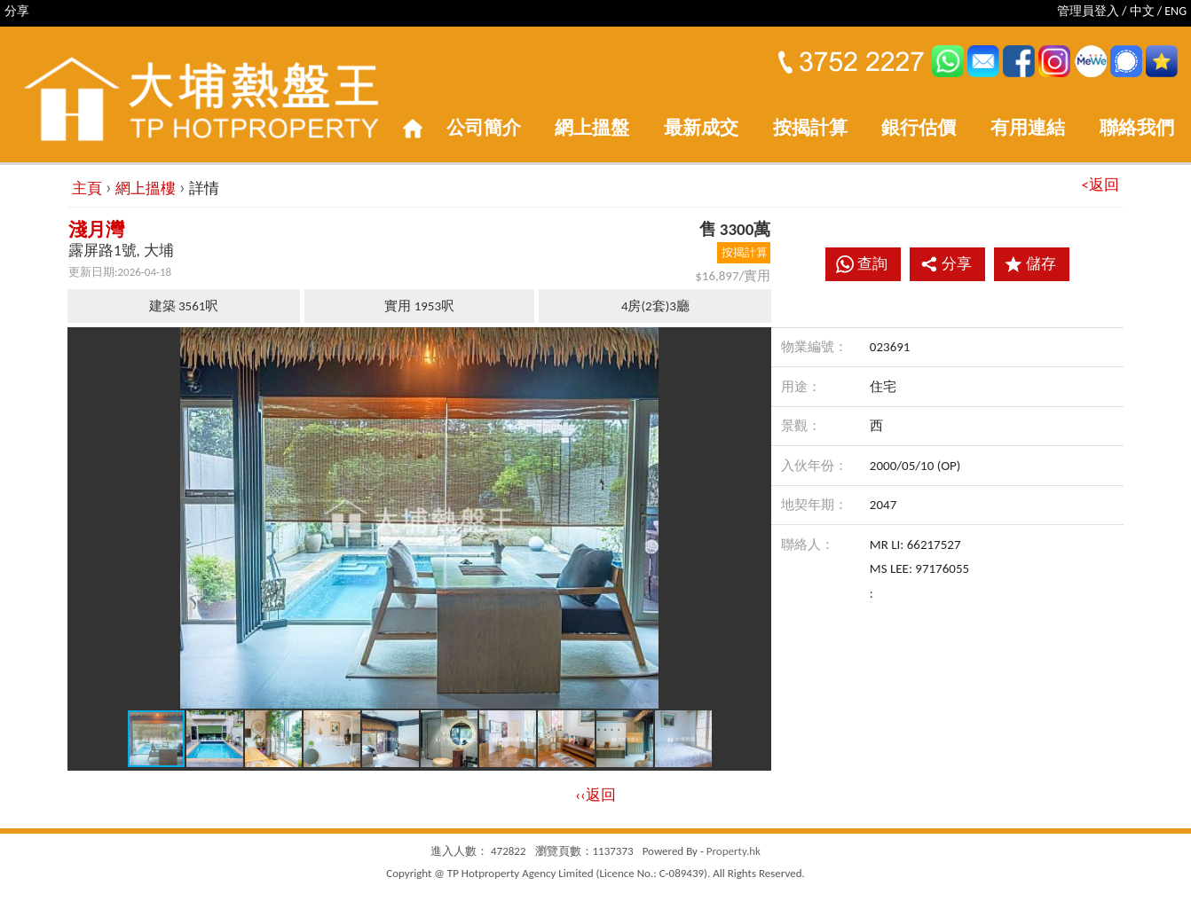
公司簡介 (483, 127)
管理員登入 (1088, 11)
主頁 (87, 188)
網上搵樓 (145, 188)
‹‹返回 (595, 795)
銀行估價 (918, 127)
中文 (1142, 11)
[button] (755, 343)
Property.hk (733, 851)
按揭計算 (810, 127)
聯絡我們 (1137, 127)
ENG (1175, 11)
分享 (946, 264)
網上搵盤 (592, 127)
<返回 (1100, 185)
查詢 (872, 264)
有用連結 (1027, 127)
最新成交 (701, 127)
